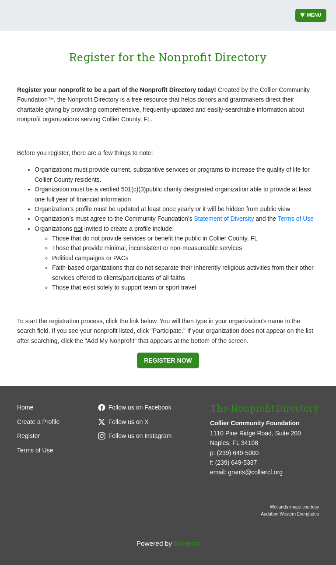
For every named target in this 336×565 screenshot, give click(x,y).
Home (25, 407)
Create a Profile (38, 421)
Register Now (168, 360)
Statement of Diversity (224, 218)
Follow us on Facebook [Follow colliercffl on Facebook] (135, 407)
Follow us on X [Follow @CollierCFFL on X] (123, 421)
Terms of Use (296, 218)
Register (28, 435)
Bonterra (187, 543)
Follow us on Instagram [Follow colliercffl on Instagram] (135, 435)
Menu (311, 15)
